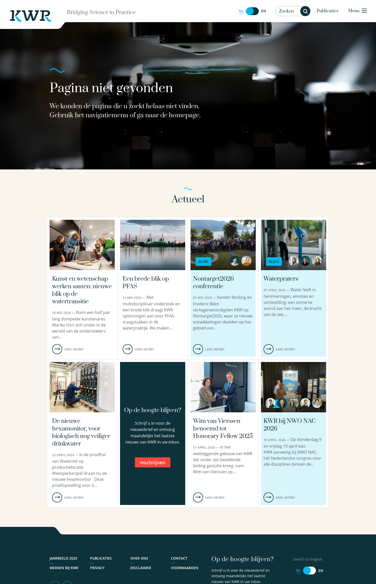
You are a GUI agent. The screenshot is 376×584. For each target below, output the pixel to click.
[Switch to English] (252, 11)
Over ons (139, 558)
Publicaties (328, 11)
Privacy (97, 567)
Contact (179, 558)
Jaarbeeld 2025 (63, 558)
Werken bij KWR (64, 567)
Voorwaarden (184, 567)
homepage (184, 115)
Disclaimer (140, 567)
